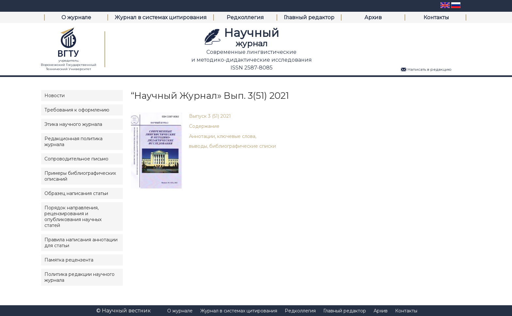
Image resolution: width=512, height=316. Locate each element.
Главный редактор (309, 17)
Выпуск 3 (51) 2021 (210, 116)
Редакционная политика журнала (73, 141)
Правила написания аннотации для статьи (81, 242)
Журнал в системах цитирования (161, 17)
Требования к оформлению (76, 110)
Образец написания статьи (76, 193)
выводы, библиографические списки (232, 146)
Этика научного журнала (73, 124)
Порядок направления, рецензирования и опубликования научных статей (73, 216)
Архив (373, 17)
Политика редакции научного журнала (79, 277)
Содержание (204, 126)
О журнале (76, 17)
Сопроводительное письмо (76, 159)
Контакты (436, 17)
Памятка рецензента (68, 260)
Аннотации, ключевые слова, (222, 136)
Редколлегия (245, 17)
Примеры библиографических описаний (80, 176)
